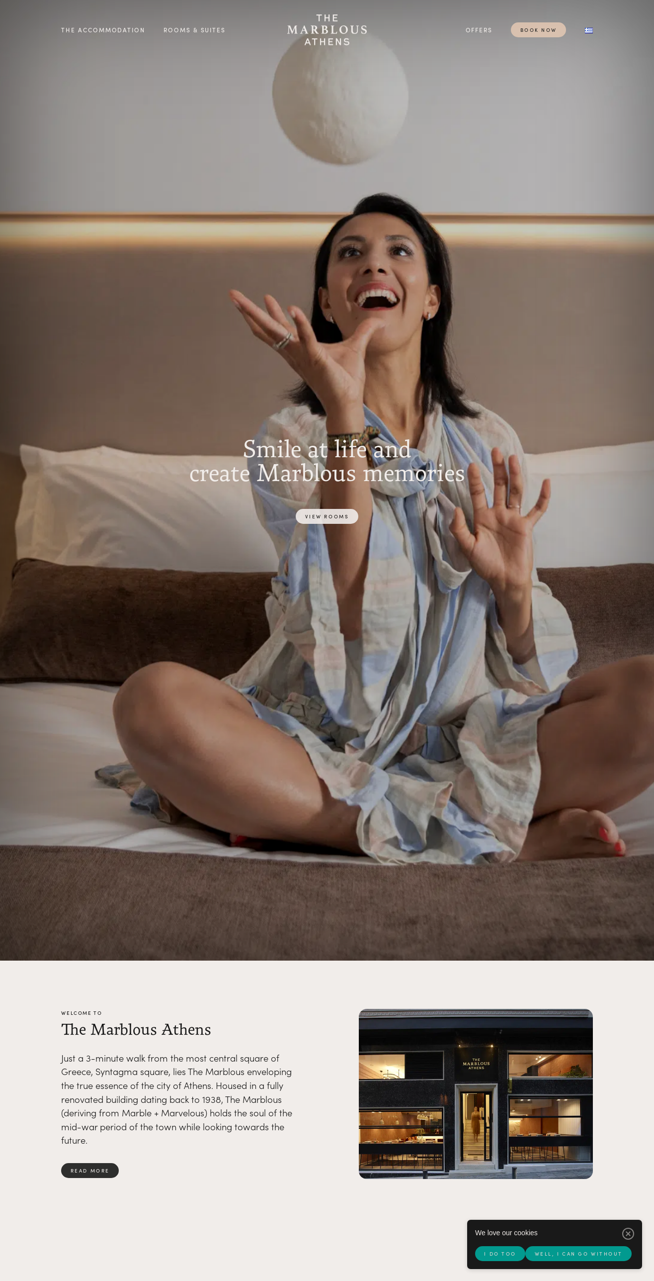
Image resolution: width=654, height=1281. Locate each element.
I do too (500, 1253)
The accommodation (103, 29)
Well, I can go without (579, 1253)
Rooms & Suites (195, 29)
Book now (538, 29)
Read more (90, 1170)
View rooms (327, 516)
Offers (479, 29)
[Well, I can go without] (628, 1234)
